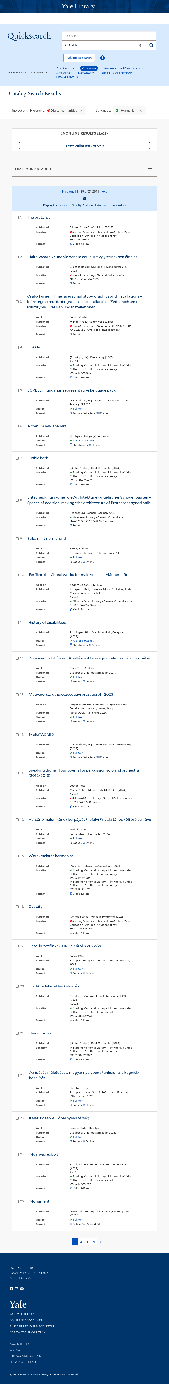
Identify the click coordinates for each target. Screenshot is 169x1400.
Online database (83, 440)
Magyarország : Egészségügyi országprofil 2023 (71, 694)
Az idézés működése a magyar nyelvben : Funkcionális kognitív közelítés (84, 1075)
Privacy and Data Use (26, 1355)
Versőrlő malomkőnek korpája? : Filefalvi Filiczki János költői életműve (90, 819)
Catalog (89, 68)
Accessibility (19, 1343)
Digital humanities (62, 110)
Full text (78, 408)
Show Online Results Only (85, 145)
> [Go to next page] (101, 1242)
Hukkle (34, 347)
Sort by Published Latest (87, 205)
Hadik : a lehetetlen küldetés (54, 986)
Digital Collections (117, 73)
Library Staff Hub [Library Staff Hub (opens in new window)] (23, 1361)
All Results (65, 68)
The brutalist (38, 217)
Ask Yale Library (22, 1314)
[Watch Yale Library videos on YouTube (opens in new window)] (22, 1288)
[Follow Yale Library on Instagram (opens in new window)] (16, 1288)
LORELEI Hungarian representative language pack (71, 390)
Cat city (36, 906)
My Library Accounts (26, 1320)
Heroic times (40, 1033)
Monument (39, 1201)
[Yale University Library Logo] (84, 6)
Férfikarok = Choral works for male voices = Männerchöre (79, 574)
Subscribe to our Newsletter (32, 1326)
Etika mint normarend (46, 538)
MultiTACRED (41, 734)
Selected (117, 205)
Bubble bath (37, 458)
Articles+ (64, 73)
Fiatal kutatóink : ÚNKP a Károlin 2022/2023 (68, 946)
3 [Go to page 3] (87, 1241)
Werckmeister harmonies (51, 855)
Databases (86, 73)
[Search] (109, 36)
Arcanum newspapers (46, 426)
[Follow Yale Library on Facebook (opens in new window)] (11, 1288)
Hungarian (125, 110)
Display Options (53, 205)
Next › (104, 191)
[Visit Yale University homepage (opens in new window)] (18, 1302)
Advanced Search (79, 57)
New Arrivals (67, 77)
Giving (15, 1349)
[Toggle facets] (150, 168)
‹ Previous (84, 191)
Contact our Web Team (28, 1332)
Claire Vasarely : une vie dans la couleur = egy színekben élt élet (82, 257)
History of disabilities (47, 622)
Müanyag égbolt (43, 1154)
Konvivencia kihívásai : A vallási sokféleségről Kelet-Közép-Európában (90, 658)
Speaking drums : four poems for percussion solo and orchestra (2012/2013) (84, 773)
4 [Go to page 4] (94, 1241)
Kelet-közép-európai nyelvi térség (59, 1118)
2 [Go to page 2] (81, 1241)
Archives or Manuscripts (124, 68)
